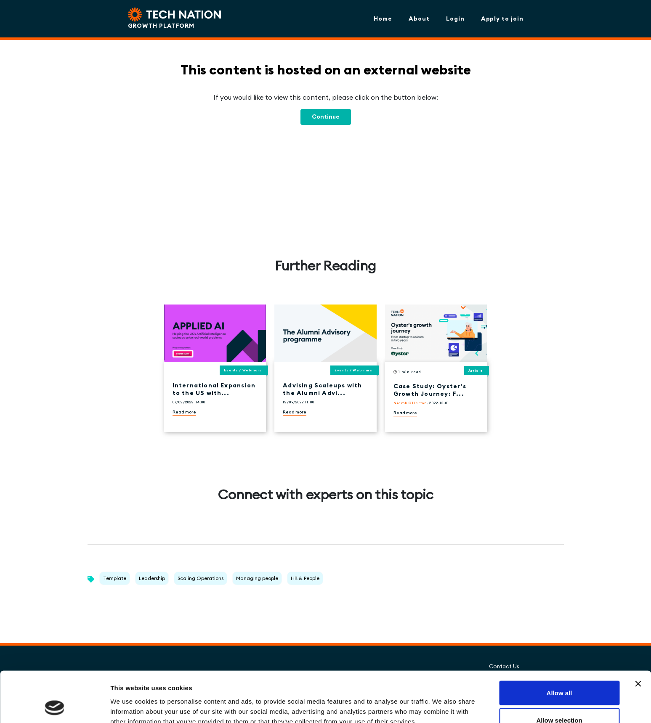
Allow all (559, 645)
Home (383, 18)
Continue (326, 116)
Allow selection (559, 673)
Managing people (257, 578)
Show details (441, 701)
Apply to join (502, 18)
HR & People (305, 578)
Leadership (152, 578)
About (419, 18)
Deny (559, 700)
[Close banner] (638, 636)
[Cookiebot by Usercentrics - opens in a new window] (54, 706)
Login (455, 18)
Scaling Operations (200, 578)
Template (114, 578)
